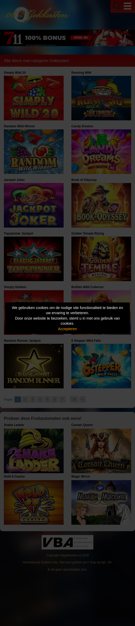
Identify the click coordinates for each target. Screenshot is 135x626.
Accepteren (67, 329)
